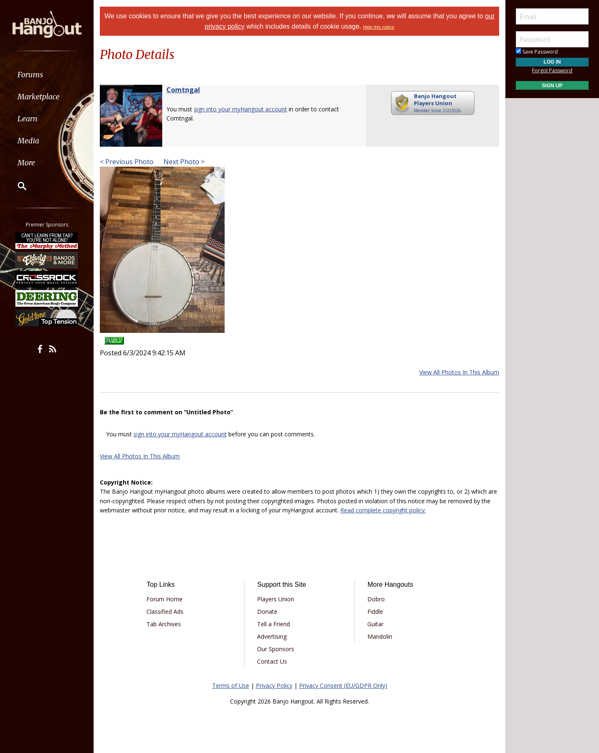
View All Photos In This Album (459, 372)
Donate (267, 611)
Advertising (272, 636)
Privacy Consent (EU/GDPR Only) (343, 685)
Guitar (375, 624)
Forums (30, 74)
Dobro (376, 599)
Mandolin (379, 636)
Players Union (275, 599)
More (26, 162)
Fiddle (375, 611)
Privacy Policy (274, 685)
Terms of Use (230, 685)
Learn (27, 118)
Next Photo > (183, 161)
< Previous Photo (126, 161)
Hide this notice (378, 27)
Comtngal (183, 89)
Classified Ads (164, 611)
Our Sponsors (275, 649)
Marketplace (38, 96)
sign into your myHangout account (240, 109)
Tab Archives (163, 624)
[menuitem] (47, 75)
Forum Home (164, 599)
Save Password (537, 51)
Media (28, 140)
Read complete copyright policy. (383, 510)
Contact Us (272, 661)
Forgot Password (552, 70)
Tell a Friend (273, 624)
